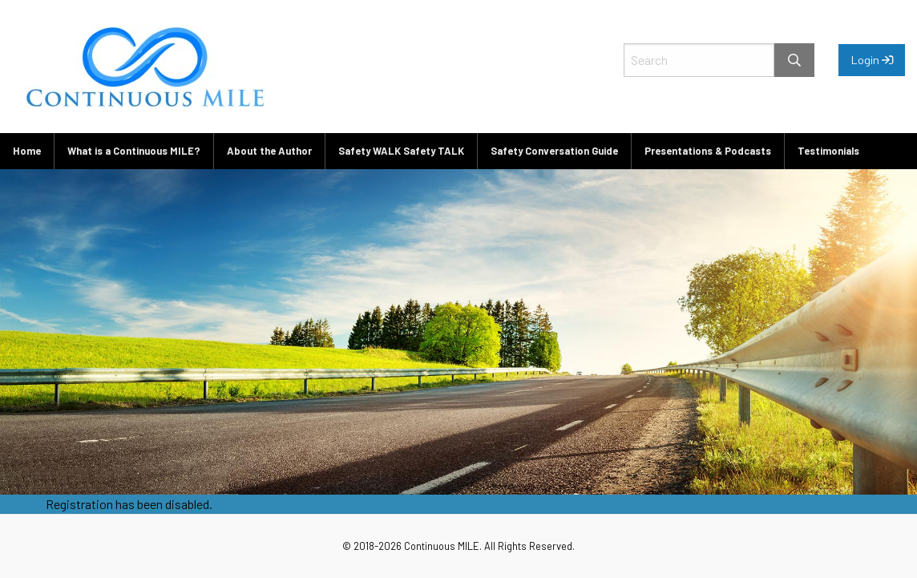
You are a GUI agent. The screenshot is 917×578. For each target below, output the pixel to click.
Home (27, 150)
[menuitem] (27, 151)
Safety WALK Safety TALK (401, 150)
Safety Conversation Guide (554, 150)
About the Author (269, 150)
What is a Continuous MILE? (133, 150)
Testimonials (828, 150)
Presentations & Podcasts (707, 150)
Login (872, 60)
